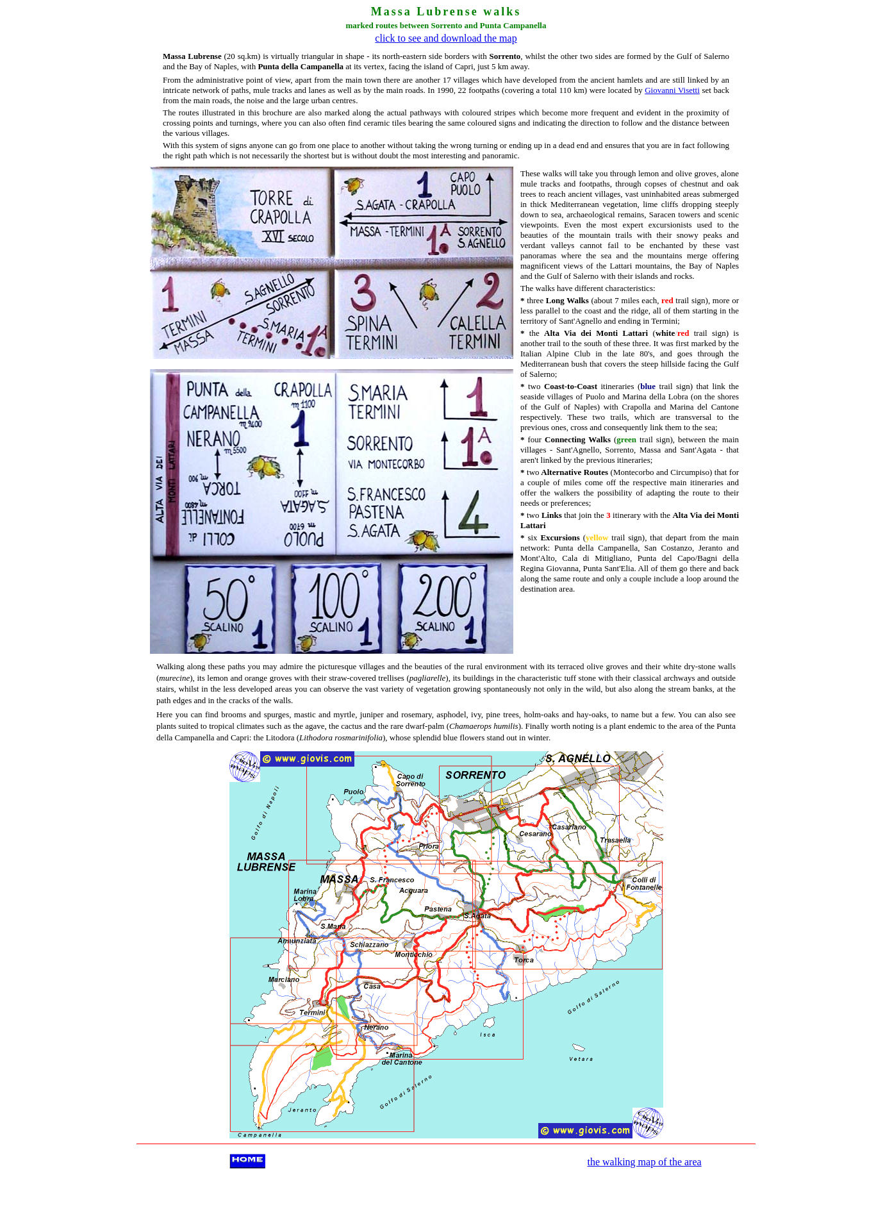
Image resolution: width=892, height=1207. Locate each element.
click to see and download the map (445, 38)
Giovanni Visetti (672, 90)
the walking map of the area (645, 1161)
